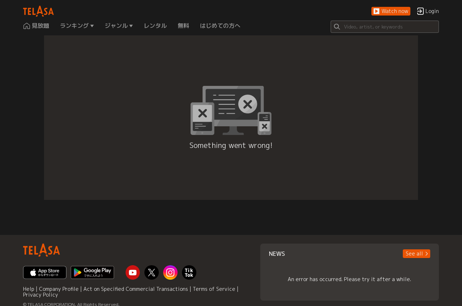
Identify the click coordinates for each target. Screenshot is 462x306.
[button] (390, 11)
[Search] (385, 27)
